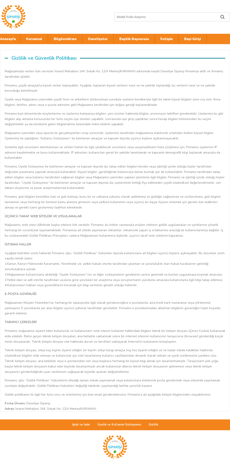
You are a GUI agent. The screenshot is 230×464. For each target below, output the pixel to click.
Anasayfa (8, 39)
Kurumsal (34, 39)
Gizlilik (153, 425)
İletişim (166, 39)
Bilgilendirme (65, 39)
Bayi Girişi (192, 39)
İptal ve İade (81, 425)
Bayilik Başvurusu (134, 39)
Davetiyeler (98, 39)
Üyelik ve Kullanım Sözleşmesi (119, 425)
